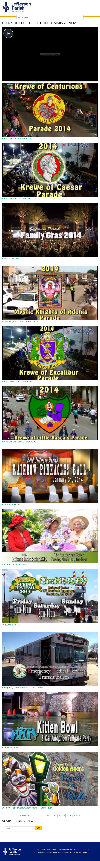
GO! (38, 828)
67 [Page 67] (71, 815)
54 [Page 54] (43, 815)
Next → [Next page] (77, 815)
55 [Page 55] (47, 815)
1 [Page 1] (32, 815)
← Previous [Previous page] (24, 815)
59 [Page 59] (64, 815)
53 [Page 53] (38, 815)
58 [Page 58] (59, 815)
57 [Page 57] (55, 815)
